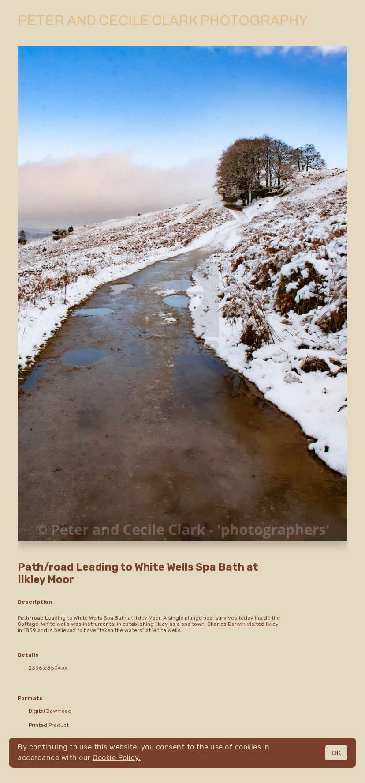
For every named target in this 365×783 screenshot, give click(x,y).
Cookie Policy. (117, 757)
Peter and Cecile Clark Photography (163, 20)
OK (336, 753)
